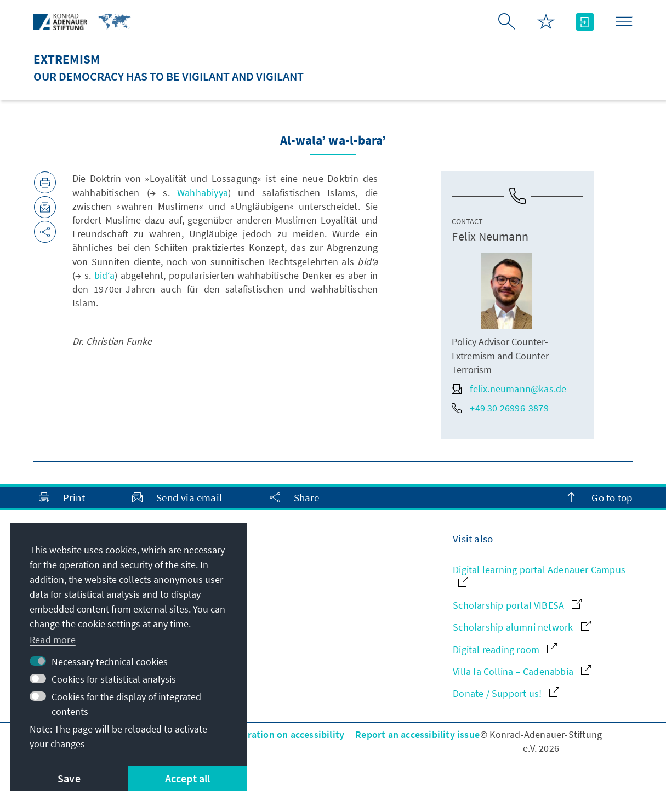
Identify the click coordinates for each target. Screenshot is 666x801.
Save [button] (69, 778)
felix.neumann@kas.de (509, 388)
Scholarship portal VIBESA (517, 605)
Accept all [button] (187, 778)
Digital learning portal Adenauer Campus (539, 575)
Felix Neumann (490, 236)
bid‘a (104, 275)
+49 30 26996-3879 (500, 408)
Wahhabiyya (202, 192)
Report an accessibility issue (417, 734)
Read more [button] (53, 639)
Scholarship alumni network (521, 627)
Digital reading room (505, 649)
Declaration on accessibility (284, 734)
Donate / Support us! (506, 693)
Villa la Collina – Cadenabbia (522, 671)
